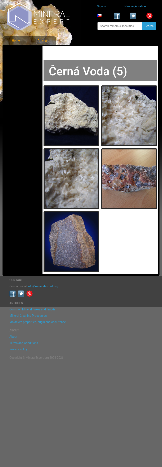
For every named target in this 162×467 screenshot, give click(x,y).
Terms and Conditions (23, 343)
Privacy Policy (18, 349)
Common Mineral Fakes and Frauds (32, 309)
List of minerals (20, 59)
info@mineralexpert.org (43, 286)
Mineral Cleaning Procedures (28, 315)
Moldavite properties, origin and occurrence (37, 322)
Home (16, 40)
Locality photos (20, 69)
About (13, 336)
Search (149, 26)
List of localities (20, 78)
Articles (42, 40)
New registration (135, 6)
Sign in (101, 6)
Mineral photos (19, 50)
